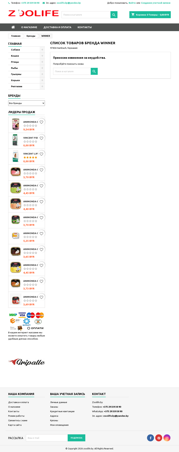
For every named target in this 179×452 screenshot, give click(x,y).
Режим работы (16, 416)
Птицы (15, 62)
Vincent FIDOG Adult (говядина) (33, 138)
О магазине (29, 27)
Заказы (54, 407)
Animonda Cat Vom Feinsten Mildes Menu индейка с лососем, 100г (33, 201)
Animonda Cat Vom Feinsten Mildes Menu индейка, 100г (33, 185)
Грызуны (16, 74)
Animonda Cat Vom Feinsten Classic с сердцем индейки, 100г (33, 169)
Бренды (14, 95)
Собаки (15, 49)
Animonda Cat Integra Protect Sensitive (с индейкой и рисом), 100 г (33, 233)
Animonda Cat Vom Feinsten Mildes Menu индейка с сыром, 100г (33, 265)
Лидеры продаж (21, 112)
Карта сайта (15, 425)
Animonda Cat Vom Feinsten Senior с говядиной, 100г (33, 297)
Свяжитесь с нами (17, 420)
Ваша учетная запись (67, 394)
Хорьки (15, 80)
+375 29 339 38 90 (30, 3)
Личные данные (58, 402)
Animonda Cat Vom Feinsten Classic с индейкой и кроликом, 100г (33, 217)
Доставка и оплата (57, 27)
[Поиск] (89, 14)
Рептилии (16, 86)
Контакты (85, 27)
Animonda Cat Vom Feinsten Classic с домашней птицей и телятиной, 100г (33, 281)
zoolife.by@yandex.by (69, 3)
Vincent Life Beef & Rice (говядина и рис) (33, 153)
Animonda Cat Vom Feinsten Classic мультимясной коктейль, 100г (33, 249)
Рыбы (14, 68)
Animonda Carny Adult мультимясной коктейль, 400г (33, 122)
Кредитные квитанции (62, 411)
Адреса (54, 416)
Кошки (15, 56)
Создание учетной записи (155, 3)
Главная (15, 43)
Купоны (54, 420)
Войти (132, 3)
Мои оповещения (59, 425)
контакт (99, 394)
